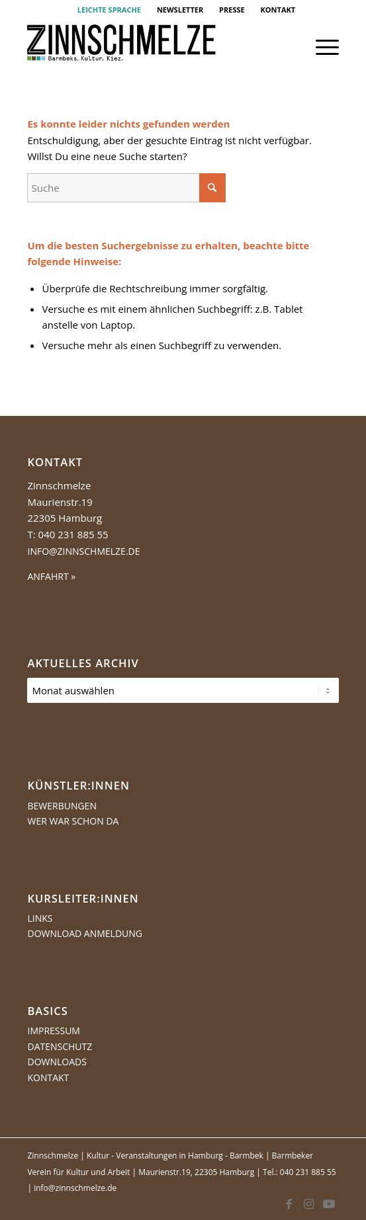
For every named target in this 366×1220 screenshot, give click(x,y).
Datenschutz (59, 1046)
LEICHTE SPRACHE (109, 10)
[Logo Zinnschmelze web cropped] (151, 46)
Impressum (53, 1030)
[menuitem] (109, 10)
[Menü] (320, 46)
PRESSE (232, 10)
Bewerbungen (61, 805)
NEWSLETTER (180, 10)
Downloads (56, 1061)
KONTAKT (278, 10)
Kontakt (48, 1077)
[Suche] (126, 187)
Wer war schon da (72, 821)
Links (39, 918)
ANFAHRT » (51, 576)
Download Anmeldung (84, 933)
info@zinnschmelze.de (83, 551)
